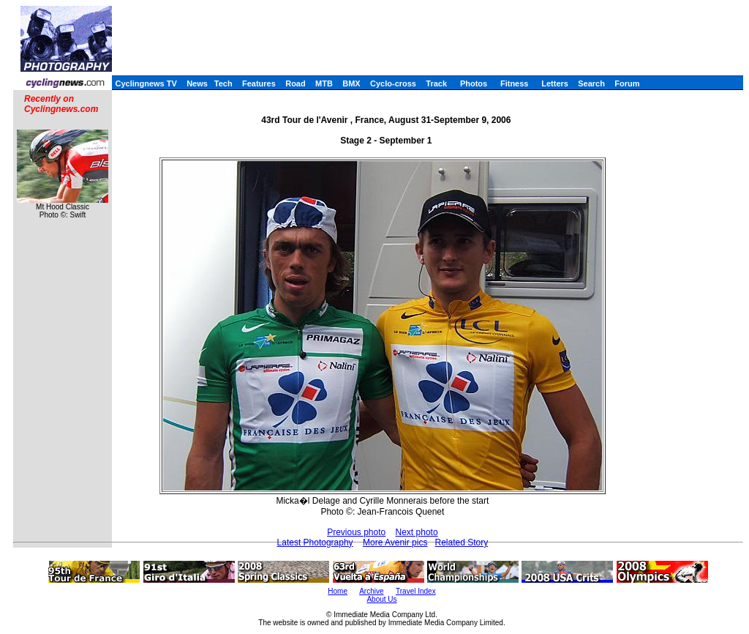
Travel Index (416, 591)
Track (436, 83)
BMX (351, 83)
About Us (381, 599)
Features (259, 83)
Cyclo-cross (393, 83)
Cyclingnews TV (145, 83)
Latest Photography (315, 542)
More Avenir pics (395, 542)
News (197, 83)
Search (591, 83)
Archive (371, 591)
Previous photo (356, 532)
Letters (554, 83)
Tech (223, 83)
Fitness (514, 83)
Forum (626, 83)
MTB (324, 83)
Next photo (417, 532)
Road (295, 83)
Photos (473, 83)
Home (337, 591)
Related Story (461, 542)
